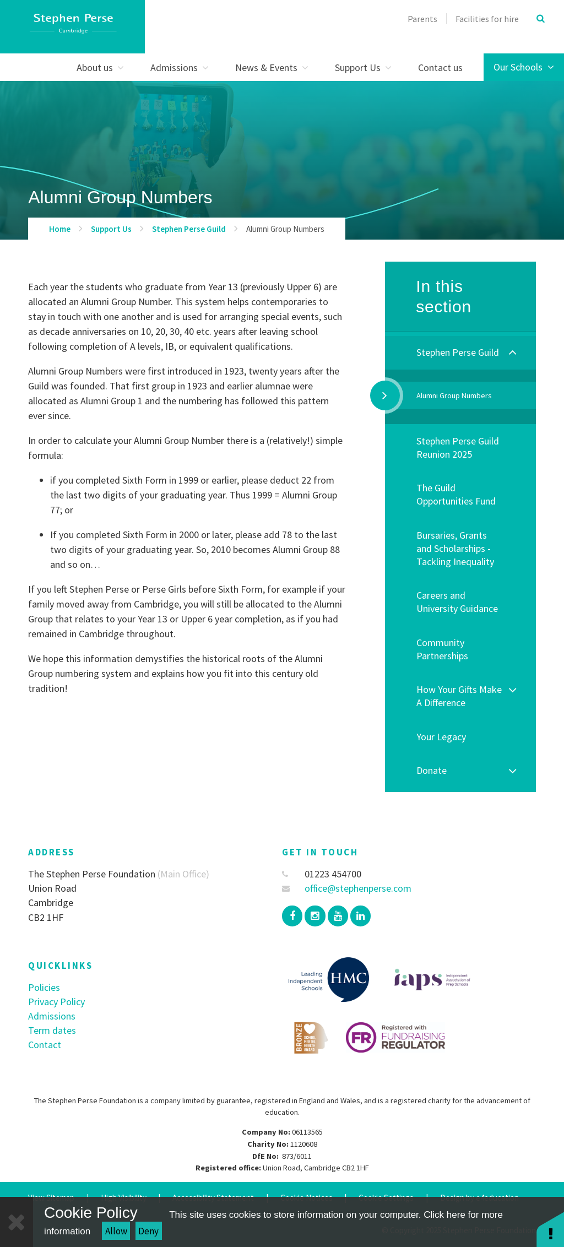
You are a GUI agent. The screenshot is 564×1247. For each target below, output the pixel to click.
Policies (44, 987)
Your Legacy (441, 736)
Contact (44, 1044)
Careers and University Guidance (457, 602)
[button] (550, 1229)
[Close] (16, 1222)
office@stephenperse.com (346, 888)
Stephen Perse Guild (189, 229)
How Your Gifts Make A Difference (459, 696)
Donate (431, 770)
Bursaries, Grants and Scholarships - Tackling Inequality (455, 548)
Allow (116, 1231)
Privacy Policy (56, 1001)
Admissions (51, 1016)
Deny (148, 1231)
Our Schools (524, 67)
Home (59, 229)
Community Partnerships (442, 649)
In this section (443, 296)
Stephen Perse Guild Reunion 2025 (457, 447)
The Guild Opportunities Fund (456, 494)
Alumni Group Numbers (285, 229)
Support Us (111, 229)
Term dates (52, 1030)
